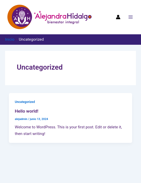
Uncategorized (25, 102)
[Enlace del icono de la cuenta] (118, 17)
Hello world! (26, 111)
